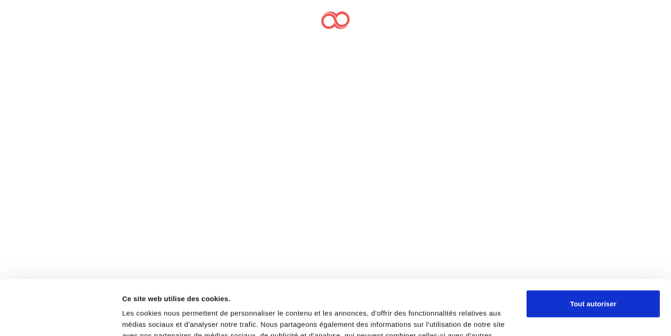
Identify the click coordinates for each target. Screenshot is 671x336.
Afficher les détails (153, 318)
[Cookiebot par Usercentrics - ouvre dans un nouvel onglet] (60, 318)
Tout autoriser (593, 249)
